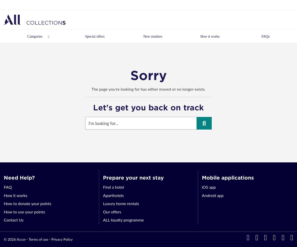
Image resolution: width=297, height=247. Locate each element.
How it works (15, 195)
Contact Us (14, 219)
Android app (213, 195)
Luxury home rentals (121, 203)
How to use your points (24, 211)
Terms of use (38, 239)
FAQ (8, 187)
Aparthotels (113, 195)
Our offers (112, 211)
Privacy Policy (62, 239)
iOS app (209, 187)
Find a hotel (113, 187)
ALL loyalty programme (123, 219)
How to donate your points (27, 203)
